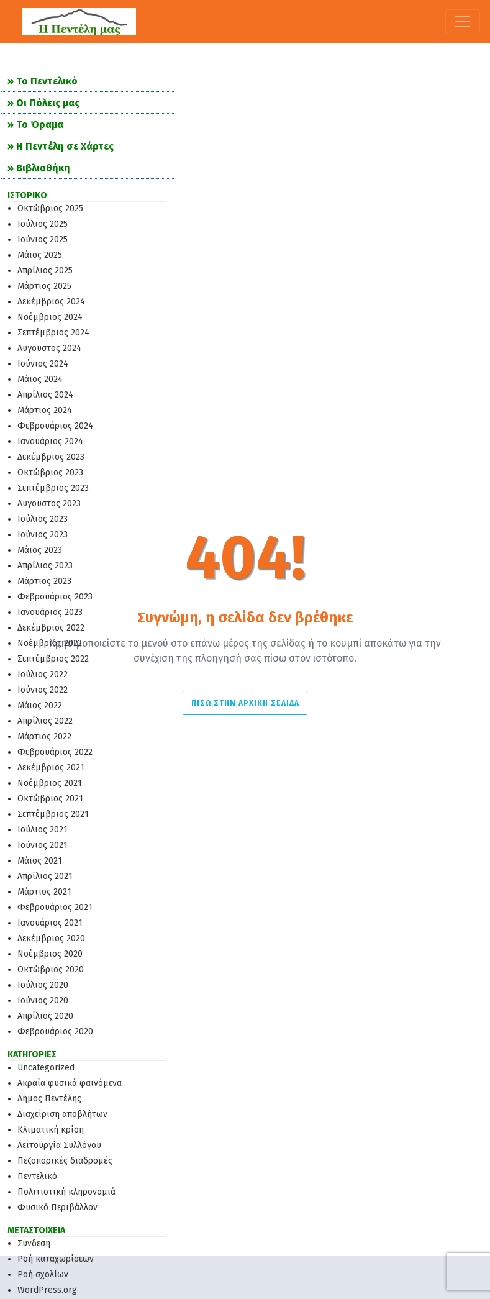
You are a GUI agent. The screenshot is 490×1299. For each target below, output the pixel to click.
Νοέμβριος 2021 (49, 783)
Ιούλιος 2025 (42, 224)
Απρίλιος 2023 (45, 565)
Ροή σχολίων (42, 1274)
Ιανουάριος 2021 (50, 923)
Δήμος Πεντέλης (49, 1098)
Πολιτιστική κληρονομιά (66, 1192)
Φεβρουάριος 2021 (55, 907)
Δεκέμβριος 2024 (51, 301)
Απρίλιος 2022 (45, 721)
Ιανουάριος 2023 (50, 612)
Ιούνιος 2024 (42, 363)
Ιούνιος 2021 (42, 845)
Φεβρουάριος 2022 (55, 752)
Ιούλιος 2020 (42, 985)
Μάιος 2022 (39, 705)
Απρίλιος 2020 (45, 1016)
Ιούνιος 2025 (42, 239)
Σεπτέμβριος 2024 (53, 332)
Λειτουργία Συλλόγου (59, 1145)
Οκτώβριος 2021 (50, 798)
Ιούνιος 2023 (42, 534)
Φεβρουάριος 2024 (55, 426)
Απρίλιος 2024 (45, 395)
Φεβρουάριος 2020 (55, 1031)
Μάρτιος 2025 (44, 286)
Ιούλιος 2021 (42, 829)
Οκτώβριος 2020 (50, 969)
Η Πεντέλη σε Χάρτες (65, 146)
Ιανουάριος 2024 (50, 441)
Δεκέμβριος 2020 (51, 938)
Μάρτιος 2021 (44, 892)
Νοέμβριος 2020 (50, 954)
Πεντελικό (37, 1176)
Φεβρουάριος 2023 (55, 596)
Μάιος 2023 (39, 550)
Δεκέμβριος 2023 (50, 457)
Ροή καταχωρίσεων (55, 1259)
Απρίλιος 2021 (45, 876)
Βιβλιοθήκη (43, 168)
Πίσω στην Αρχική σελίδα (245, 703)
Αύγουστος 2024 (49, 348)
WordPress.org (47, 1290)
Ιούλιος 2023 (42, 519)
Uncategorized (46, 1067)
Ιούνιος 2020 (42, 1000)
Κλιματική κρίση (50, 1129)
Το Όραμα (39, 124)
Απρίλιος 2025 (45, 270)
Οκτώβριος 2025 (50, 208)
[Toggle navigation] (462, 21)
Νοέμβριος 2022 (49, 643)
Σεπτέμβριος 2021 (53, 814)
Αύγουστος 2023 (49, 503)
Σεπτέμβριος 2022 (53, 659)
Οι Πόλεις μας (47, 103)
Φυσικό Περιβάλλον (57, 1207)
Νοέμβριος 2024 (50, 317)
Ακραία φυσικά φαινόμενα (69, 1083)
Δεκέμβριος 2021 (50, 767)
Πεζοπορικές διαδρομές (64, 1160)
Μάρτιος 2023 (44, 581)
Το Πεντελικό (47, 81)
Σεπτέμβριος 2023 (53, 488)
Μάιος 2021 (39, 860)
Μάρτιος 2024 (44, 410)
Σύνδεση (33, 1243)
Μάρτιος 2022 (44, 736)
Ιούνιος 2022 (42, 690)
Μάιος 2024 (40, 379)
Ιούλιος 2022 (42, 674)
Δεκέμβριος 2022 (50, 627)
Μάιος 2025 (39, 255)
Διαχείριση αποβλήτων (62, 1114)
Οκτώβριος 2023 (50, 472)
